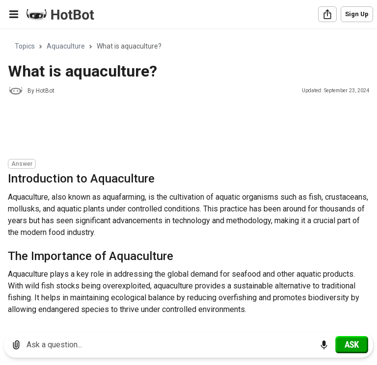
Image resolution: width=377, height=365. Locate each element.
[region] (188, 176)
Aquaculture (66, 46)
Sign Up (357, 14)
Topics (25, 46)
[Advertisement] (186, 128)
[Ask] (351, 344)
